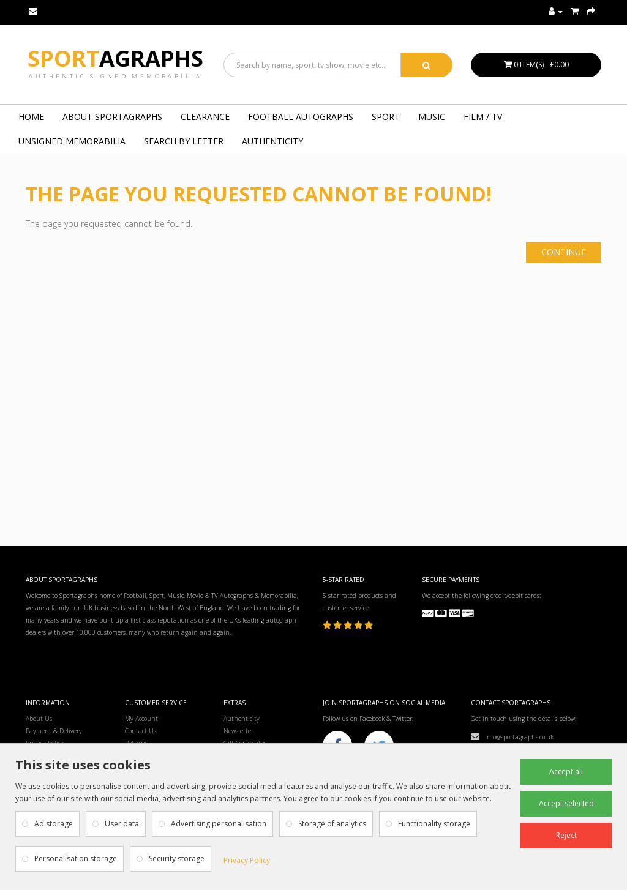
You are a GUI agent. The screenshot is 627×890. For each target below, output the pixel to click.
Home (31, 116)
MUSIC (431, 116)
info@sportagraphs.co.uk (512, 737)
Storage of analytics (332, 823)
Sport (115, 58)
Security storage (177, 858)
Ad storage (53, 823)
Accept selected (566, 803)
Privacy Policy (246, 860)
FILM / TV (483, 116)
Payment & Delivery (54, 731)
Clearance (205, 116)
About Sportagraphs (112, 116)
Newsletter (238, 731)
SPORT (386, 116)
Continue (563, 252)
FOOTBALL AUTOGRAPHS (300, 116)
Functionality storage (434, 823)
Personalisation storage (75, 858)
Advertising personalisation (218, 823)
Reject (566, 835)
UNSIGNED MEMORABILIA (72, 141)
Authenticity (272, 141)
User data (122, 823)
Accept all (566, 771)
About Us (39, 718)
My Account (141, 718)
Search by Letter (183, 141)
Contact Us (140, 731)
